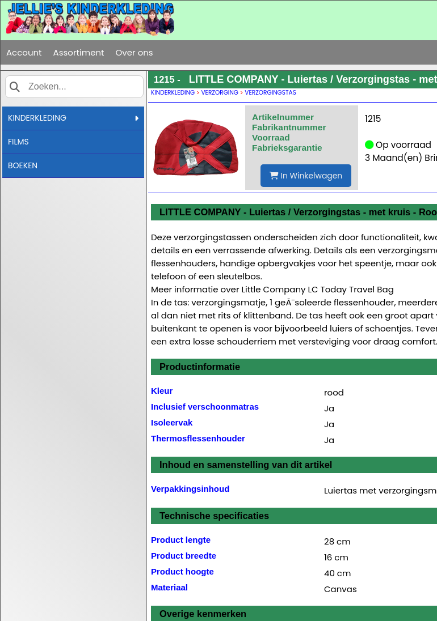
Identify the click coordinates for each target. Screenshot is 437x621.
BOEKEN (22, 165)
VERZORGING (220, 92)
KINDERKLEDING (73, 118)
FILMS (18, 141)
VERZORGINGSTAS (270, 92)
